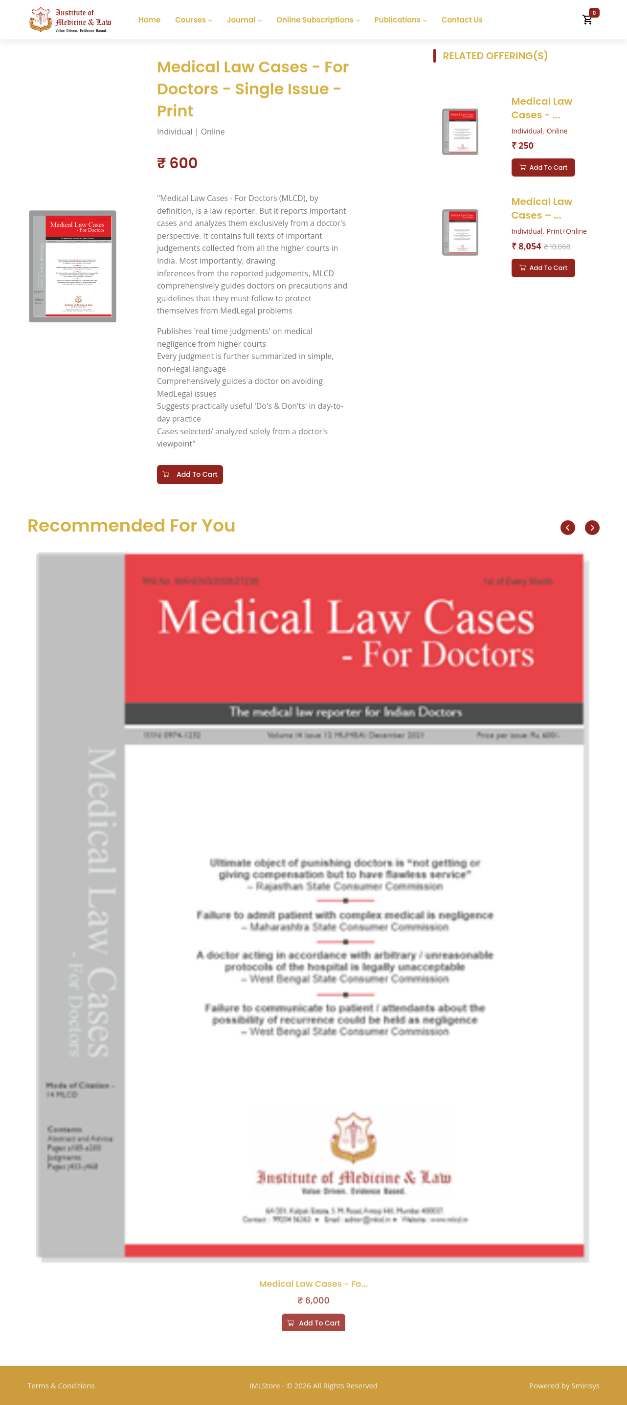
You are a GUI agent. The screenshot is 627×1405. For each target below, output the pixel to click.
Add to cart (543, 168)
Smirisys (585, 1385)
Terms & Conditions (61, 1385)
